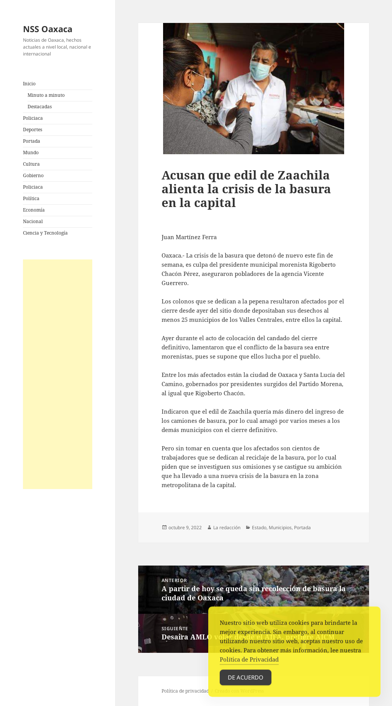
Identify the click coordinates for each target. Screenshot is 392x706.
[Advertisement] (57, 374)
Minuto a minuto (46, 95)
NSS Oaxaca (47, 28)
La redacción (226, 527)
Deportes (32, 129)
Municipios (280, 527)
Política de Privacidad (249, 662)
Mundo (31, 152)
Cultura (31, 164)
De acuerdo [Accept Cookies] (245, 680)
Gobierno (33, 175)
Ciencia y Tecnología (45, 233)
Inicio (29, 83)
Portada (31, 141)
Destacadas (40, 106)
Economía (34, 210)
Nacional (33, 221)
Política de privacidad (185, 691)
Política (31, 198)
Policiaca (33, 118)
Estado (259, 527)
